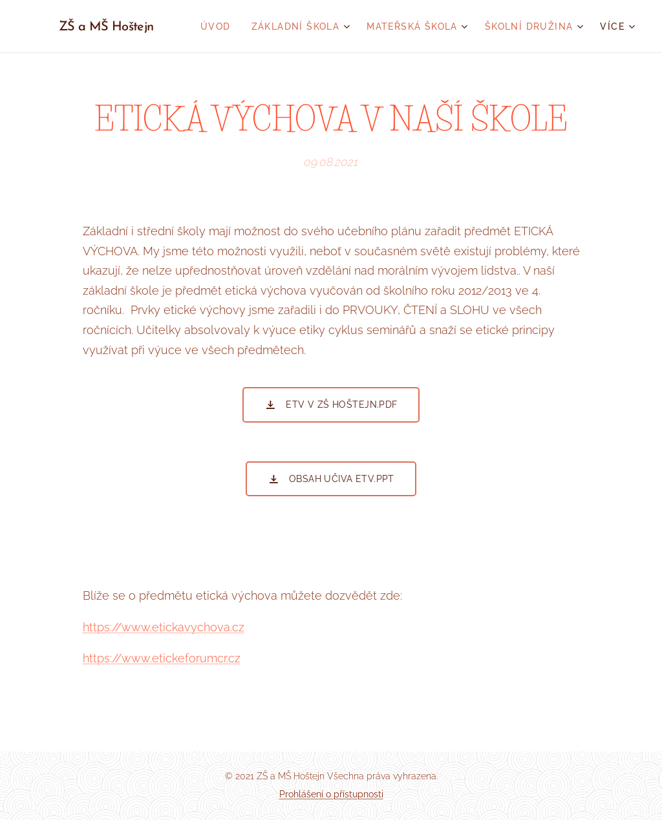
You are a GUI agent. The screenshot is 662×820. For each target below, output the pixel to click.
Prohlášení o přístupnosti (331, 794)
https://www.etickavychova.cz (163, 626)
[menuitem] (219, 26)
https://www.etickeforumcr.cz (161, 658)
